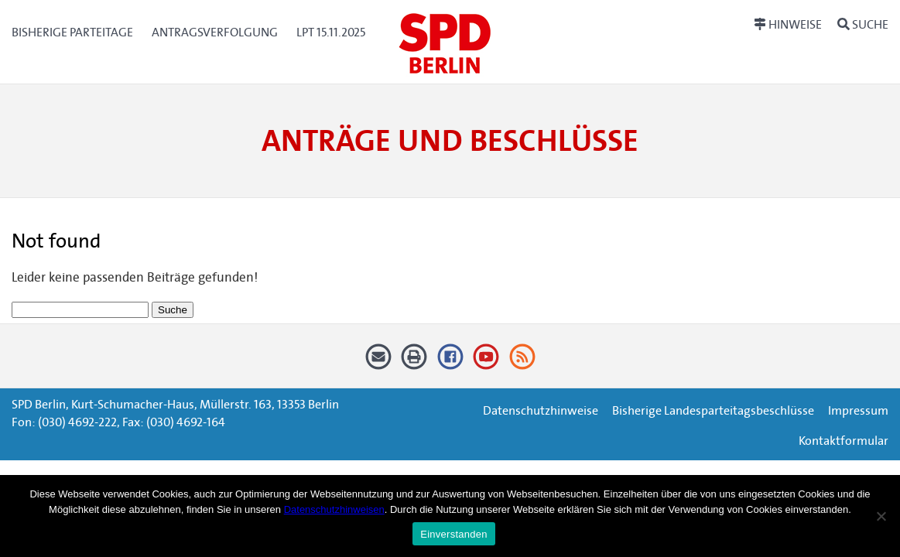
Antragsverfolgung (215, 32)
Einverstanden (453, 534)
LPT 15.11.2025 (330, 32)
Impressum (858, 410)
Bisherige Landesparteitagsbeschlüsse (713, 410)
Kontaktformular (843, 440)
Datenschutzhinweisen (334, 509)
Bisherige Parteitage (72, 32)
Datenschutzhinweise (540, 410)
